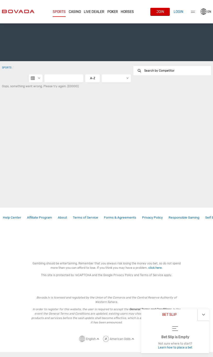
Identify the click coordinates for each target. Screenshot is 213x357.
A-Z (92, 78)
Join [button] (160, 12)
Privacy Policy (152, 217)
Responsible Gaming (184, 217)
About (62, 217)
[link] (12, 217)
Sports (59, 12)
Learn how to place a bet (175, 347)
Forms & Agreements (120, 217)
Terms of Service (85, 217)
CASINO (75, 12)
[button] (59, 12)
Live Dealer (94, 12)
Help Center (12, 217)
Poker (112, 12)
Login (178, 12)
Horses (127, 12)
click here (155, 268)
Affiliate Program (39, 217)
